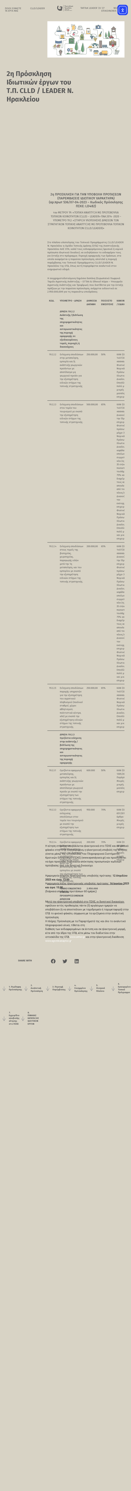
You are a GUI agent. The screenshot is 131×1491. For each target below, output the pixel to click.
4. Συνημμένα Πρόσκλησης (81, 1001)
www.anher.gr (77, 936)
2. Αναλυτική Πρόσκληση (37, 1001)
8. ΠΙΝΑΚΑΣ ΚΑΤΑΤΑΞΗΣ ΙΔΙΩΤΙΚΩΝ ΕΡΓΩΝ (33, 1033)
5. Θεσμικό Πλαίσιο (100, 1001)
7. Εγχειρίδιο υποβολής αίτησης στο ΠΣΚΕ (14, 1033)
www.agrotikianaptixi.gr (58, 940)
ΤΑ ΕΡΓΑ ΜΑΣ (11, 10)
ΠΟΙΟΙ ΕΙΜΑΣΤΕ (13, 8)
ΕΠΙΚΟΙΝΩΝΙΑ (108, 10)
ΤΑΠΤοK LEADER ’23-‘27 (92, 8)
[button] (53, 971)
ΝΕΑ (116, 8)
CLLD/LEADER (37, 8)
